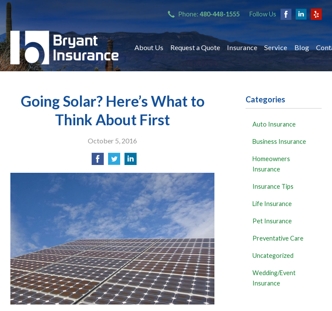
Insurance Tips (273, 186)
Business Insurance (279, 141)
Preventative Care (277, 238)
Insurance (242, 47)
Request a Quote (195, 47)
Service (275, 47)
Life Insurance (272, 203)
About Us (148, 47)
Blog (301, 47)
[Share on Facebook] (98, 161)
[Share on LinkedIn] (130, 161)
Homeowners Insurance (271, 164)
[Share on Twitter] (114, 161)
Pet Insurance (272, 221)
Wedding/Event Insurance (274, 278)
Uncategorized (273, 255)
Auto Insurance (274, 124)
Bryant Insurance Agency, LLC (64, 47)
